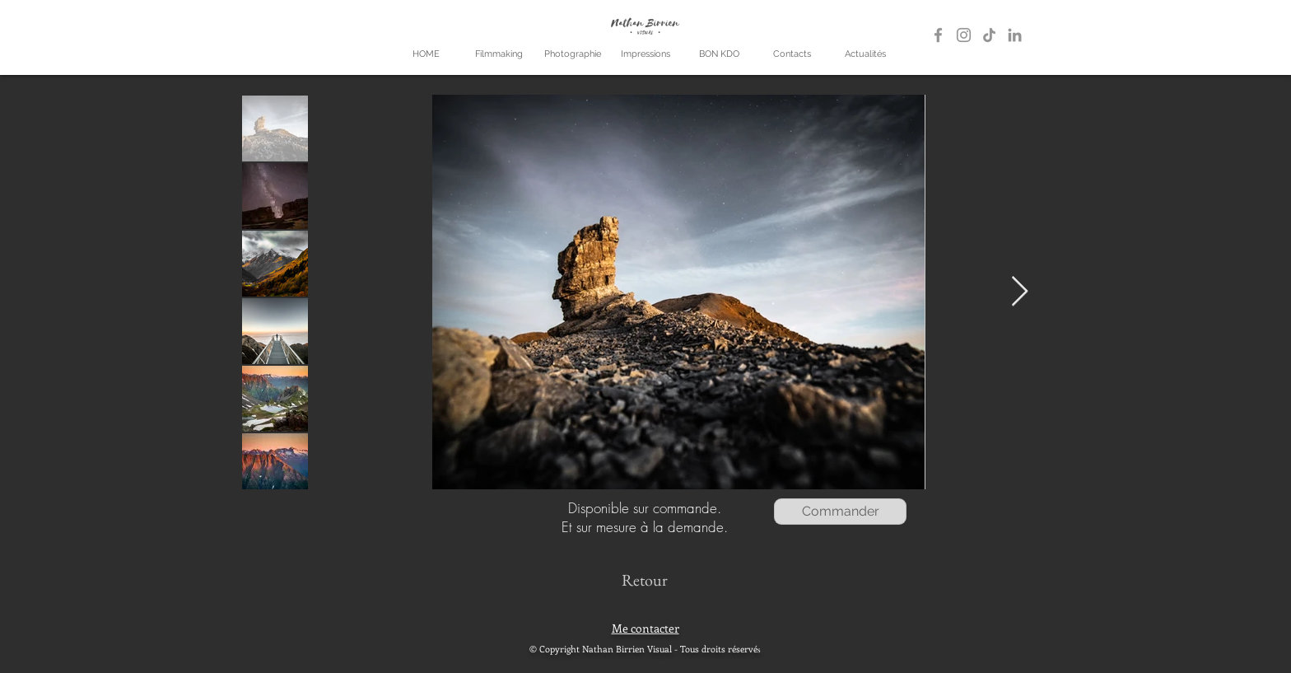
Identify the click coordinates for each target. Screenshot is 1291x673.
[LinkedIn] (1014, 35)
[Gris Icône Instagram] (963, 35)
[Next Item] (1019, 292)
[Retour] (644, 579)
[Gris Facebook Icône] (938, 35)
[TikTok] (989, 35)
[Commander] (840, 511)
